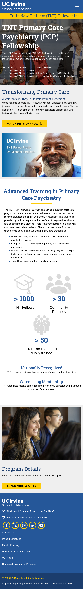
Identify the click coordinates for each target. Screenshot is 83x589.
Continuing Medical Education (22, 70)
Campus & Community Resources (19, 564)
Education (24, 67)
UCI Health (7, 558)
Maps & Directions (11, 539)
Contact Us (8, 532)
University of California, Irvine (17, 551)
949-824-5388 (40, 517)
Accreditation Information (36, 583)
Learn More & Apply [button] (21, 486)
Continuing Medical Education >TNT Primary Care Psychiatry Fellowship (41, 76)
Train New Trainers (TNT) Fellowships (44, 16)
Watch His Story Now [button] (24, 123)
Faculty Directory (11, 545)
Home (8, 67)
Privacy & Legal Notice (62, 583)
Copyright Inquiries (12, 583)
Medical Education (44, 67)
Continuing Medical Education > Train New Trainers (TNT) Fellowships (40, 73)
